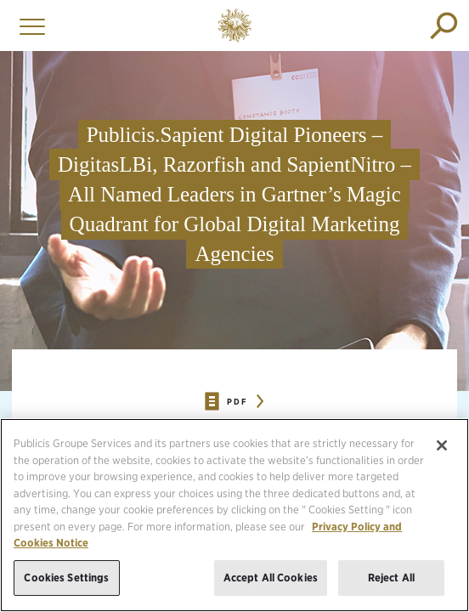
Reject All (391, 587)
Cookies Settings (66, 587)
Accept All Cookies (270, 587)
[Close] (442, 454)
